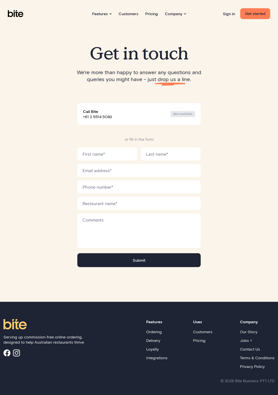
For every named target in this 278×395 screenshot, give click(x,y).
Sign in (229, 13)
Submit (139, 260)
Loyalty (152, 349)
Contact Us (250, 349)
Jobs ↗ (246, 340)
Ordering (154, 331)
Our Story (248, 331)
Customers (128, 13)
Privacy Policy (252, 366)
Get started (255, 13)
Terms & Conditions (257, 357)
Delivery (153, 340)
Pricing (151, 13)
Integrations (156, 357)
